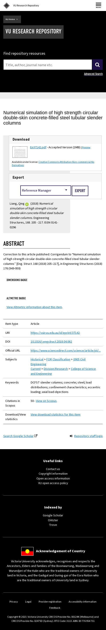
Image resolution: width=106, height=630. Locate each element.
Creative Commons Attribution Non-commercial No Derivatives (53, 163)
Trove (53, 525)
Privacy (13, 602)
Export (18, 177)
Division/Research (56, 369)
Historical (37, 359)
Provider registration (50, 602)
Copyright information (53, 473)
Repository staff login (88, 436)
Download (21, 139)
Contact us (53, 469)
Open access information (53, 478)
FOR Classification (58, 359)
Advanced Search (93, 74)
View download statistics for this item (55, 414)
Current (36, 369)
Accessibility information (83, 602)
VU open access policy (53, 483)
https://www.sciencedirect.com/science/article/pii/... (66, 350)
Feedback (54, 608)
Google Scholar (53, 515)
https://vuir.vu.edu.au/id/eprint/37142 (55, 332)
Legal (28, 602)
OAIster (53, 520)
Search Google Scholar (18, 436)
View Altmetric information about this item (34, 307)
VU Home (10, 19)
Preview (86, 147)
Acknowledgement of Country (60, 551)
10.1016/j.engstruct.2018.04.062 (51, 341)
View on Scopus (46, 401)
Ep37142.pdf (38, 147)
